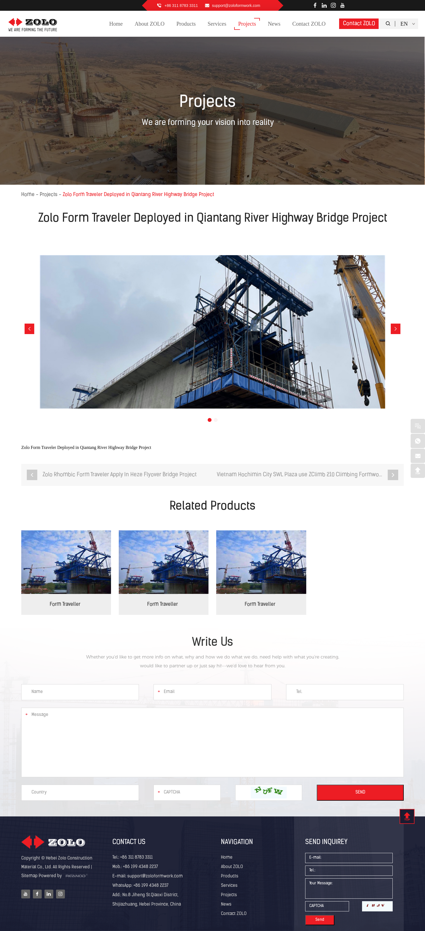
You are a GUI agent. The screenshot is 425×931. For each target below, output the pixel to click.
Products (229, 876)
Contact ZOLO (359, 24)
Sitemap (29, 876)
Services (229, 886)
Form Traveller (65, 604)
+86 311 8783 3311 (181, 5)
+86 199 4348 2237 (150, 886)
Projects (48, 194)
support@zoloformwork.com (236, 5)
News (226, 904)
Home (28, 194)
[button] (29, 329)
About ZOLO (232, 867)
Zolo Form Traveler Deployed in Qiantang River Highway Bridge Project (138, 194)
